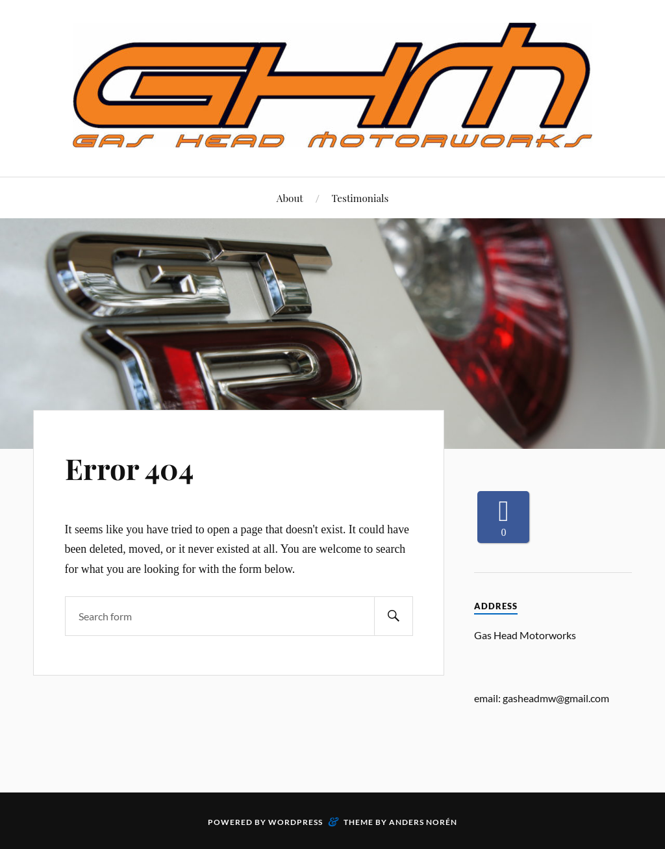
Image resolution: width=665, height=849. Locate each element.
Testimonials (360, 198)
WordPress (295, 822)
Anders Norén (423, 822)
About (290, 198)
